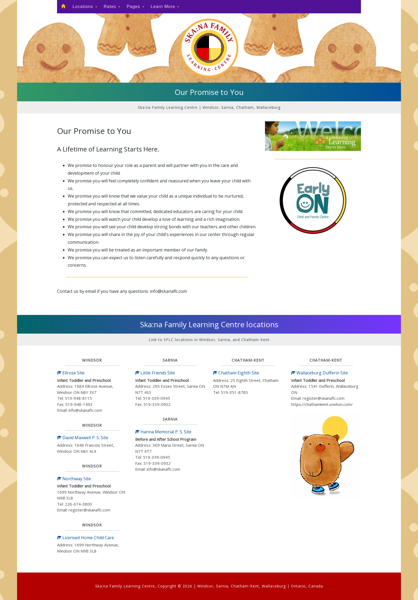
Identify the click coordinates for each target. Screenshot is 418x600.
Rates (112, 6)
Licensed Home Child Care (85, 538)
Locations (85, 6)
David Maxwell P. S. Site (82, 438)
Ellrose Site (71, 373)
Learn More (165, 6)
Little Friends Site (155, 373)
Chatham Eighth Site (236, 373)
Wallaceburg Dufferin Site (319, 373)
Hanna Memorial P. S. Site (163, 432)
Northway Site (74, 479)
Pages (135, 6)
